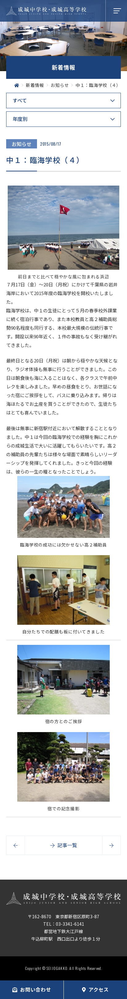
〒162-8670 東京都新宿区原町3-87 (63, 916)
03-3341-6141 (70, 924)
